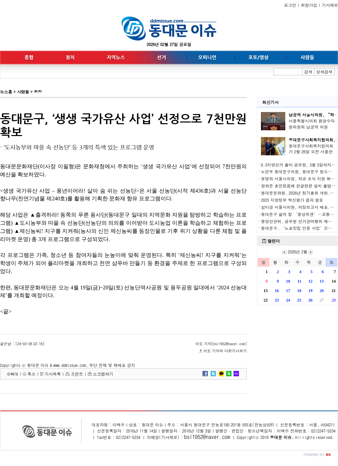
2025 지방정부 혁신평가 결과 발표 (292, 200)
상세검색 (324, 71)
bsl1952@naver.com (207, 437)
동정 (38, 91)
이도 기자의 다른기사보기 (225, 350)
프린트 (77, 374)
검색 (308, 71)
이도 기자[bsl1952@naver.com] (221, 343)
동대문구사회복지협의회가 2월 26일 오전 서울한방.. (311, 152)
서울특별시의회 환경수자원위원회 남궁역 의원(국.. (312, 127)
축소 (31, 374)
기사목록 (53, 374)
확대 (14, 374)
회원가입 (309, 5)
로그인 (290, 5)
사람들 (23, 91)
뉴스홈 (6, 91)
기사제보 (330, 5)
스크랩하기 (103, 374)
